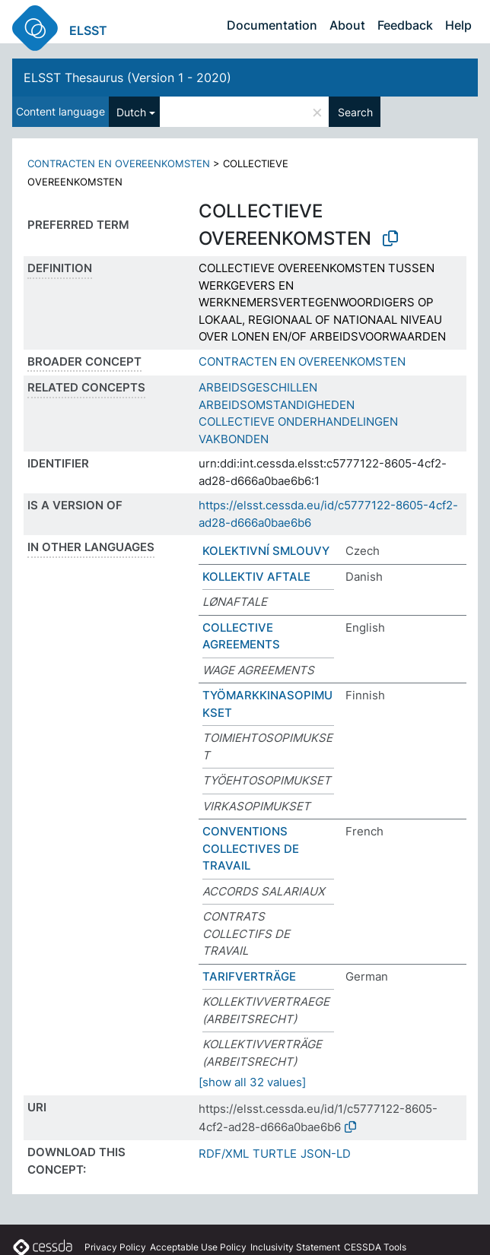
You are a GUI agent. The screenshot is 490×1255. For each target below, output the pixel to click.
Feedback (405, 25)
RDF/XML (224, 1153)
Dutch (131, 112)
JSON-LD (326, 1153)
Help (458, 25)
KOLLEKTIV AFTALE (256, 576)
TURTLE (275, 1153)
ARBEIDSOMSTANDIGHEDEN (277, 405)
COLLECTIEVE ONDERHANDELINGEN (298, 421)
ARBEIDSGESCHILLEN (258, 387)
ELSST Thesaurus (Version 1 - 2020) (127, 77)
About (347, 25)
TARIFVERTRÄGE (249, 976)
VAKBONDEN (234, 439)
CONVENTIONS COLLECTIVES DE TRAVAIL (250, 848)
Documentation (272, 25)
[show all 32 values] (252, 1082)
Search (355, 112)
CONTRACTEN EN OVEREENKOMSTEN (118, 163)
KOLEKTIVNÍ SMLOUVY (265, 551)
